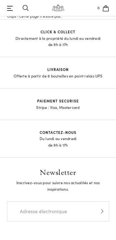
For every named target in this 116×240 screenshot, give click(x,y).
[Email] (48, 211)
